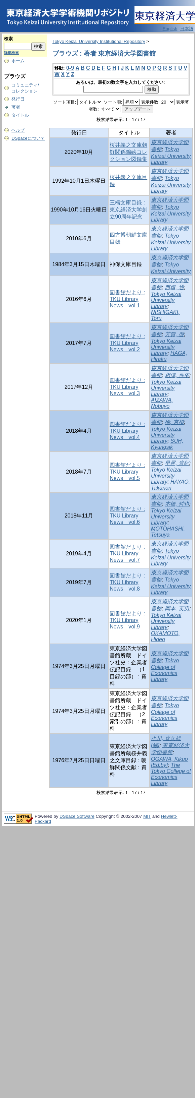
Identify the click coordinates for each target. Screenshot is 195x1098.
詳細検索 (11, 53)
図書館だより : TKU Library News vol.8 (127, 582)
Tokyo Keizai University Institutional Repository (98, 41)
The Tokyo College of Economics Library (171, 774)
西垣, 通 (174, 287)
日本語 (186, 28)
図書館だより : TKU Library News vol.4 (127, 430)
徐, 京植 (174, 422)
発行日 (18, 99)
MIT (147, 816)
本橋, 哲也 (177, 504)
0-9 (70, 68)
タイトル (20, 115)
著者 (15, 107)
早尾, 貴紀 (177, 463)
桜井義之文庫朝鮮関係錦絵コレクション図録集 (128, 152)
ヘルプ (18, 130)
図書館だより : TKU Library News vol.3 (127, 386)
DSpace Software (77, 816)
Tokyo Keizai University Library (171, 155)
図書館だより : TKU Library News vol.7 (127, 553)
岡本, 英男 (177, 608)
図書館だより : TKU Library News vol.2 (127, 342)
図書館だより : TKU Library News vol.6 (127, 515)
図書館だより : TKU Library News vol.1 (127, 299)
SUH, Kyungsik (167, 444)
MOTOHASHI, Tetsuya (168, 532)
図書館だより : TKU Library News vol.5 (127, 471)
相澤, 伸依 (177, 375)
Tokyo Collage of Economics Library (165, 670)
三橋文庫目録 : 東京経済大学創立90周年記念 (128, 210)
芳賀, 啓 (174, 334)
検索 (8, 38)
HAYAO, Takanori (170, 485)
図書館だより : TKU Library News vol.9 (127, 620)
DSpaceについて (28, 138)
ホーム (18, 60)
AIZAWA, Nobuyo (162, 403)
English (170, 28)
